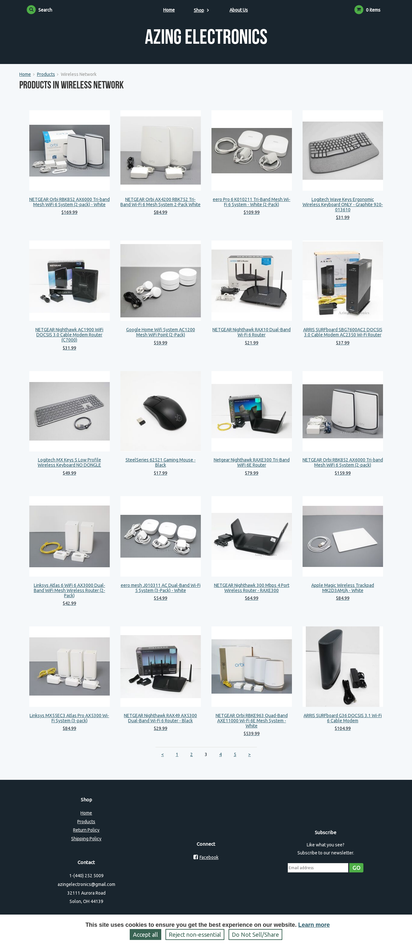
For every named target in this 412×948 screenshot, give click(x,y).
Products (46, 74)
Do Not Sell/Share (255, 934)
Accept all (145, 934)
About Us (238, 10)
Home (169, 10)
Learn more (314, 925)
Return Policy (86, 830)
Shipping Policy (86, 838)
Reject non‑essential (195, 934)
